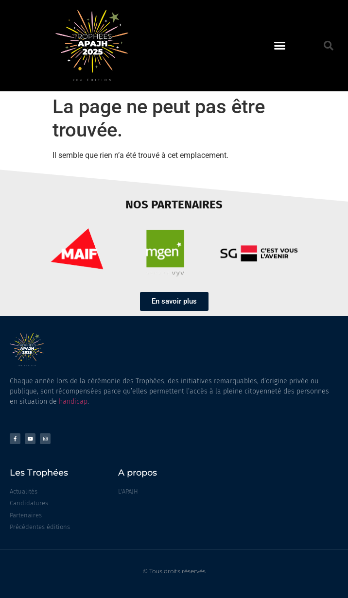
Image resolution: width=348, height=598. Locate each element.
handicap (73, 401)
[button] (280, 45)
